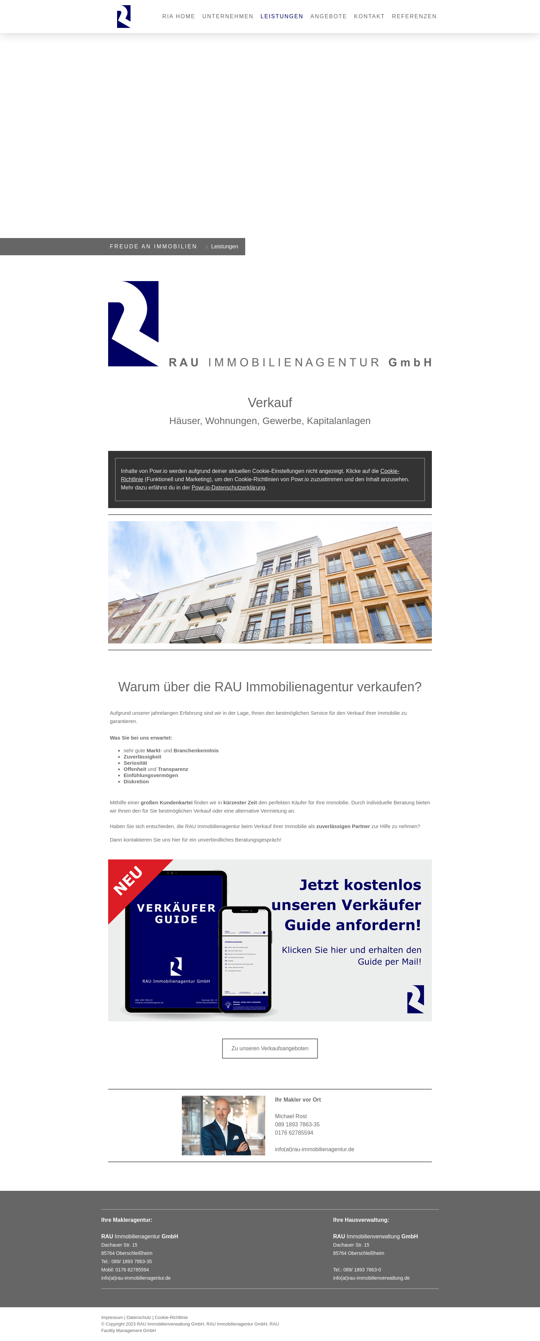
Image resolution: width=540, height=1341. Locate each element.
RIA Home (178, 16)
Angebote (328, 16)
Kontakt (369, 16)
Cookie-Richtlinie (171, 1317)
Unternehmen (228, 16)
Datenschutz (139, 1317)
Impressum (112, 1317)
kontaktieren (138, 840)
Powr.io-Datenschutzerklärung (228, 488)
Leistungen (282, 16)
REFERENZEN (414, 16)
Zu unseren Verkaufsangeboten (269, 1048)
